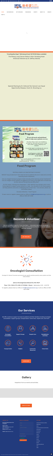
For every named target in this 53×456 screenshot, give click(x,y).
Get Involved (19, 12)
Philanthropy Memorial (40, 444)
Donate (49, 12)
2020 (37, 447)
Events (35, 12)
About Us (42, 12)
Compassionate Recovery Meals (42, 422)
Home (2, 12)
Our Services (10, 12)
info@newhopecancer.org (37, 194)
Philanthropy (39, 424)
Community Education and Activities (42, 427)
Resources (28, 12)
